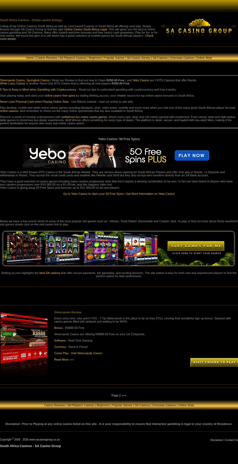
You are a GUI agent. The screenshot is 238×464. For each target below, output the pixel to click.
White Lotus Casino (12, 83)
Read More (61, 359)
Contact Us (231, 440)
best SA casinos (49, 272)
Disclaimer (216, 440)
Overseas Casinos (182, 57)
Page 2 (116, 395)
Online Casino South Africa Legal (85, 29)
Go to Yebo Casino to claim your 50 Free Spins (93, 193)
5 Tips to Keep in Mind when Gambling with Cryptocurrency (38, 89)
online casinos (9, 110)
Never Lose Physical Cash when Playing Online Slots (34, 101)
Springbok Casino (37, 80)
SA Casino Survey (138, 57)
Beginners (95, 57)
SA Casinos (160, 57)
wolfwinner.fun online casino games (84, 117)
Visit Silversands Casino (86, 353)
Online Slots (204, 57)
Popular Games (114, 57)
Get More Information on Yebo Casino (150, 193)
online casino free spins (60, 95)
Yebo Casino (140, 80)
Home (30, 57)
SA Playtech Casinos (72, 57)
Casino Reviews (46, 57)
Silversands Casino (12, 80)
